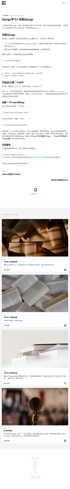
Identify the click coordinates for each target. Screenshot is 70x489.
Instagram (35, 465)
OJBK (35, 467)
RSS (35, 470)
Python (12, 15)
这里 (8, 39)
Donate (35, 472)
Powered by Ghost (35, 477)
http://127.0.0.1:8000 (38, 157)
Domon (6, 15)
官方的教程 (17, 86)
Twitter (35, 463)
